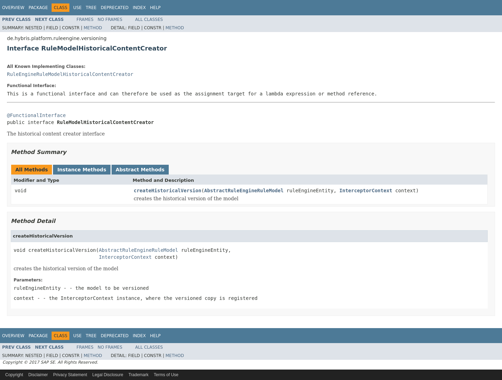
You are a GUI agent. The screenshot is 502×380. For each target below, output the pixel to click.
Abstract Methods (140, 169)
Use (77, 7)
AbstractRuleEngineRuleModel (244, 190)
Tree (91, 7)
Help (155, 7)
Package (38, 7)
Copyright (14, 374)
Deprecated (115, 7)
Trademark (138, 374)
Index (139, 7)
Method (93, 27)
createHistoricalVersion (167, 190)
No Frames (110, 19)
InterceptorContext (366, 190)
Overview (13, 7)
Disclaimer (38, 374)
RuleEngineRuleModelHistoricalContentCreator (70, 74)
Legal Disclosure (107, 374)
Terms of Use (166, 374)
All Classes (149, 19)
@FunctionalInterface (36, 115)
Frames (85, 19)
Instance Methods (81, 169)
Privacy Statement (70, 374)
